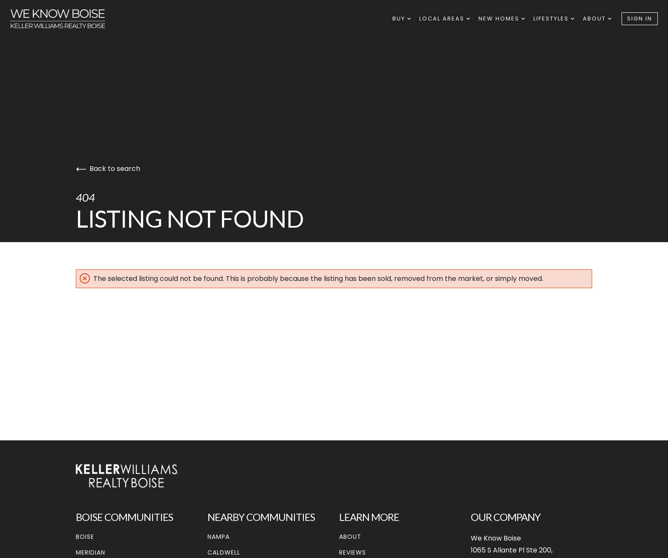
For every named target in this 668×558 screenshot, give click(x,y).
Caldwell (223, 552)
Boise (85, 536)
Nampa (218, 536)
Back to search (108, 168)
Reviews (352, 552)
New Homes (501, 18)
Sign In (639, 18)
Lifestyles (553, 18)
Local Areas (444, 18)
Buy (401, 18)
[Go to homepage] (66, 18)
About (597, 18)
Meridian (90, 552)
